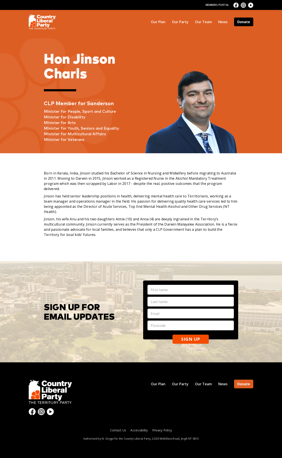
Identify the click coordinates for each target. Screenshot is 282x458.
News (223, 21)
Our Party (180, 21)
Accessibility (139, 430)
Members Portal (217, 5)
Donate (243, 21)
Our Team (203, 21)
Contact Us (118, 430)
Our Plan (158, 21)
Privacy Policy (162, 430)
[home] (42, 21)
